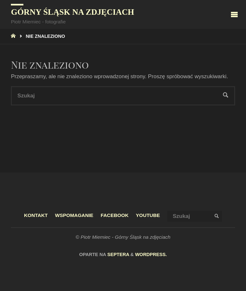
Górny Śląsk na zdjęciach (72, 12)
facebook (114, 215)
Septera (117, 254)
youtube (148, 215)
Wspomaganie (74, 215)
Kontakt (36, 215)
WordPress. (151, 254)
